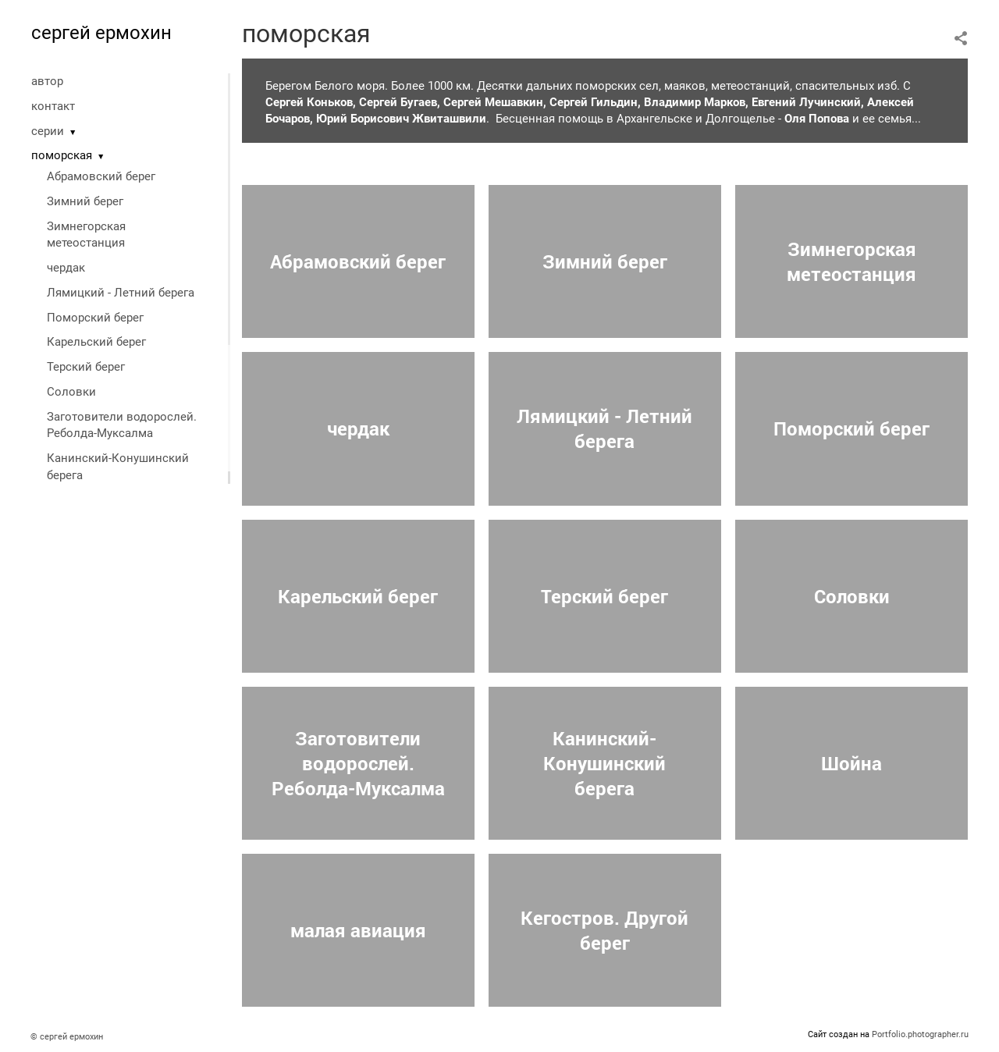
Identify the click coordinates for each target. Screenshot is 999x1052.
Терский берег (86, 367)
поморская (61, 155)
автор (47, 81)
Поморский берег (95, 318)
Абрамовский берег (101, 176)
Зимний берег (85, 201)
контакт (53, 106)
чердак (66, 268)
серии (47, 131)
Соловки (71, 392)
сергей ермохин (101, 33)
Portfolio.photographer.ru (920, 1034)
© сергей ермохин (66, 1037)
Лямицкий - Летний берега (120, 293)
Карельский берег (96, 342)
